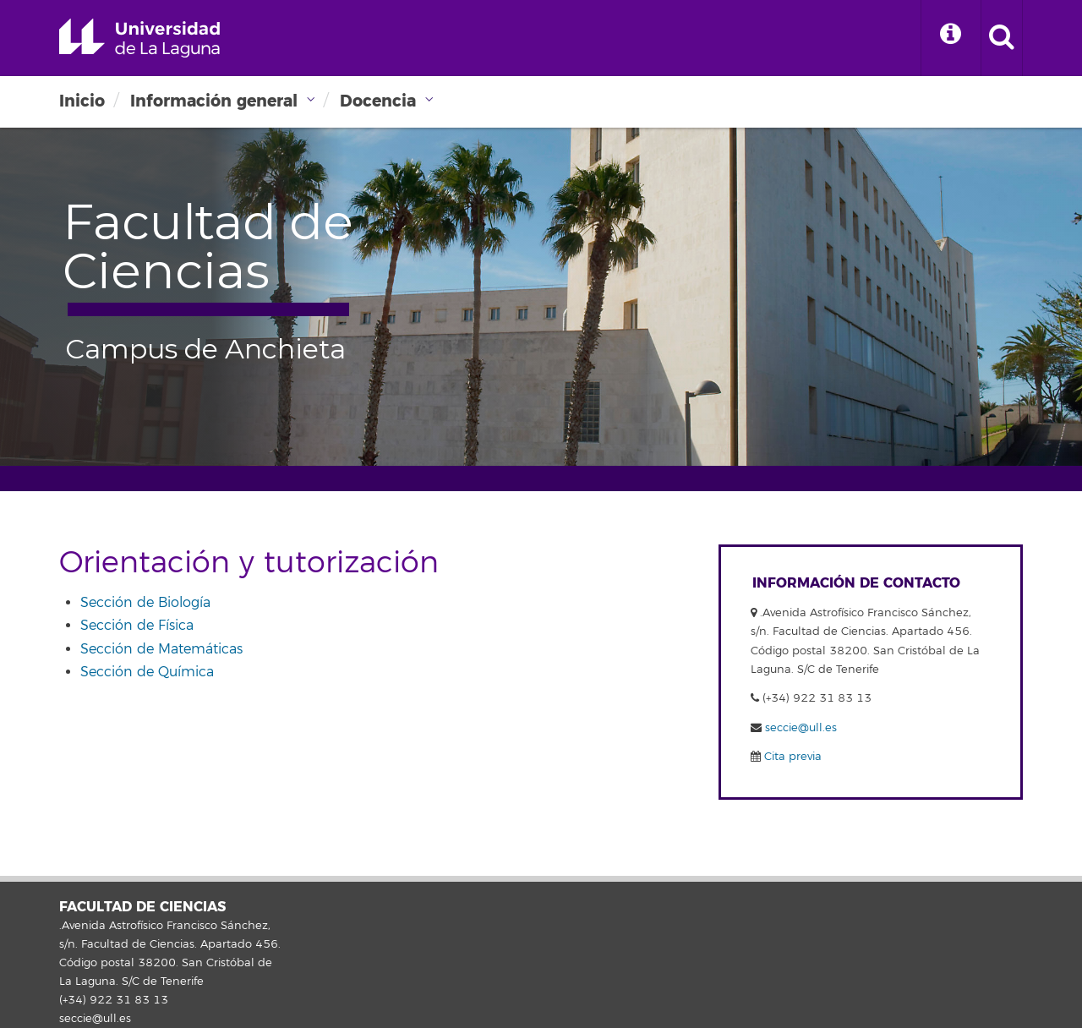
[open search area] (1002, 38)
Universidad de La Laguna (139, 38)
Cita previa (791, 756)
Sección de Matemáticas (161, 649)
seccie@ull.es (801, 728)
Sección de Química (147, 672)
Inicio (82, 101)
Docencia (378, 101)
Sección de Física (137, 625)
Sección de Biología (145, 602)
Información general (214, 101)
